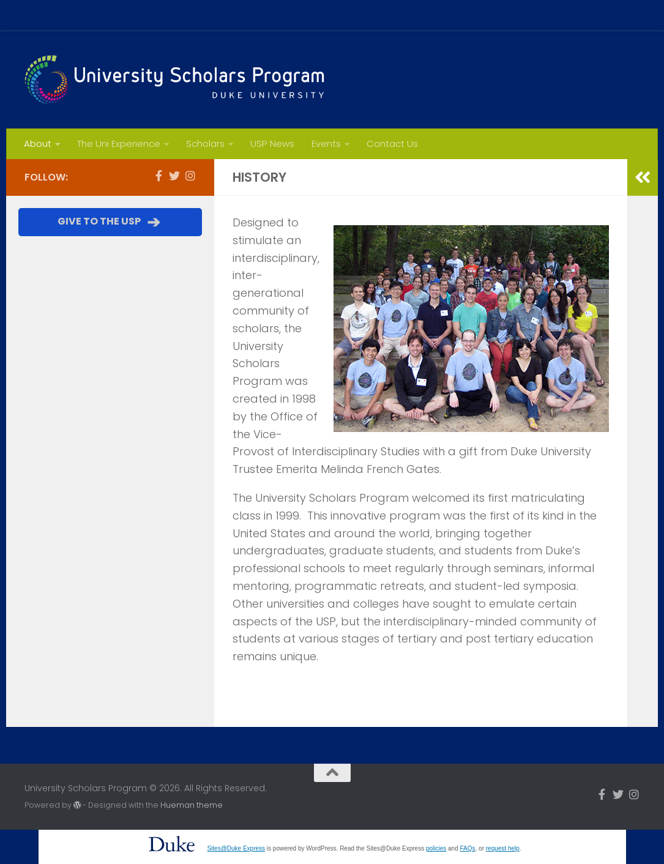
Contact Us (392, 143)
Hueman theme (191, 805)
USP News (272, 143)
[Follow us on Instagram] (190, 175)
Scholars (205, 143)
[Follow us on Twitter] (174, 175)
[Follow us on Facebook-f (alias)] (158, 175)
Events (326, 143)
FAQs (468, 848)
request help (503, 848)
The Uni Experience (118, 143)
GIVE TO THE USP (110, 222)
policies (436, 848)
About (37, 143)
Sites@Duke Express (236, 848)
